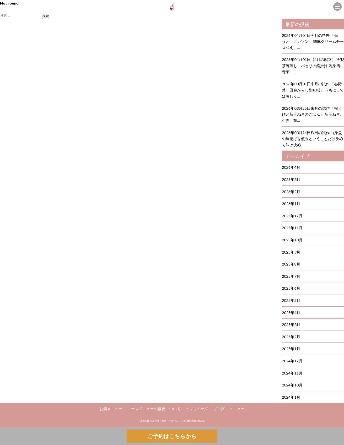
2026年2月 (291, 191)
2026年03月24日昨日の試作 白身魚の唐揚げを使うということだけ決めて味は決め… (312, 138)
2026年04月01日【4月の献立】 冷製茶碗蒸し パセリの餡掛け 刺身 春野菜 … (313, 65)
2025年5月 (291, 300)
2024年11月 (292, 373)
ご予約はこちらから (172, 436)
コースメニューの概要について (154, 408)
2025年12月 (292, 215)
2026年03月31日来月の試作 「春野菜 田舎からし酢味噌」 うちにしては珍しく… (313, 89)
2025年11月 (292, 227)
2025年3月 (291, 324)
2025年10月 (292, 240)
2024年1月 (291, 397)
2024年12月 (292, 360)
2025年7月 (291, 276)
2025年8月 (291, 264)
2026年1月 (291, 203)
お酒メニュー (110, 408)
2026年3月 (291, 179)
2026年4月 (291, 167)
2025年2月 (291, 336)
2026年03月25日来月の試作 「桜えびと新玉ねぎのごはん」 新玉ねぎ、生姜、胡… (313, 114)
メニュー (237, 408)
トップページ (196, 408)
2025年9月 (291, 252)
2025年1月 (291, 348)
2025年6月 (291, 288)
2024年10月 (292, 385)
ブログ (219, 408)
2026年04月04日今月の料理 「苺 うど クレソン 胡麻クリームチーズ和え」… (313, 41)
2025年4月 (291, 312)
